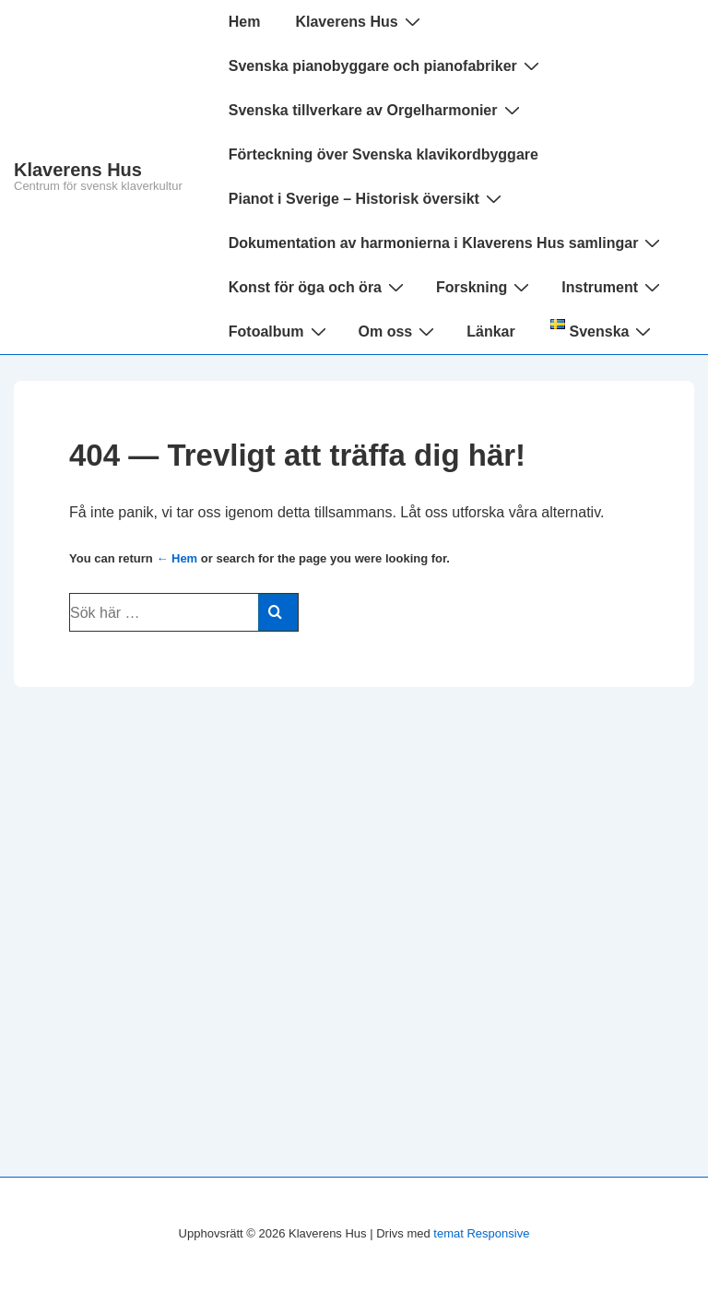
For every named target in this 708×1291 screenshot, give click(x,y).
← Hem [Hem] (176, 558)
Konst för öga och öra (318, 287)
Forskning (485, 287)
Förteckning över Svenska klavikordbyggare (383, 154)
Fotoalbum (280, 331)
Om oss (399, 331)
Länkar (490, 331)
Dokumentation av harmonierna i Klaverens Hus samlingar (447, 242)
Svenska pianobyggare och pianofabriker (386, 65)
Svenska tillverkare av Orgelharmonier (377, 110)
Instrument (613, 287)
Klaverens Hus (78, 170)
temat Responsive (481, 1233)
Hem (245, 22)
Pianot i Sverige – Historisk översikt (367, 198)
